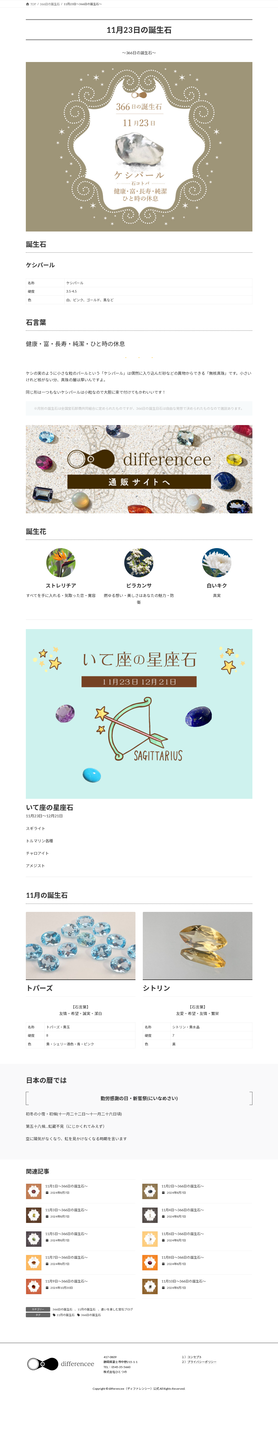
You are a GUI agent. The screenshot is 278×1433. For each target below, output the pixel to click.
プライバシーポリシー (202, 1362)
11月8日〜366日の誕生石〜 (183, 1257)
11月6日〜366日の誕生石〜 (183, 1234)
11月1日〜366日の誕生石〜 (66, 1186)
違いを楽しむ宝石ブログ (117, 1309)
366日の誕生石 (62, 1309)
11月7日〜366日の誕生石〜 (66, 1257)
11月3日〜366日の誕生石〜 (66, 1210)
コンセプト (194, 1357)
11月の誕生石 (86, 1309)
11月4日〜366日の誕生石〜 (183, 1210)
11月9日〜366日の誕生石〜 (66, 1281)
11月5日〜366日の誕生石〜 (66, 1234)
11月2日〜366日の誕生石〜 (183, 1186)
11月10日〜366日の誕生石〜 (184, 1281)
